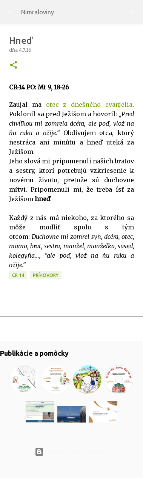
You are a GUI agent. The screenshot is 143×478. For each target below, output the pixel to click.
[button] (13, 65)
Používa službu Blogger (72, 452)
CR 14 (18, 275)
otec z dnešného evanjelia (89, 104)
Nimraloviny (37, 12)
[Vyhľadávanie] (132, 12)
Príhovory (45, 275)
